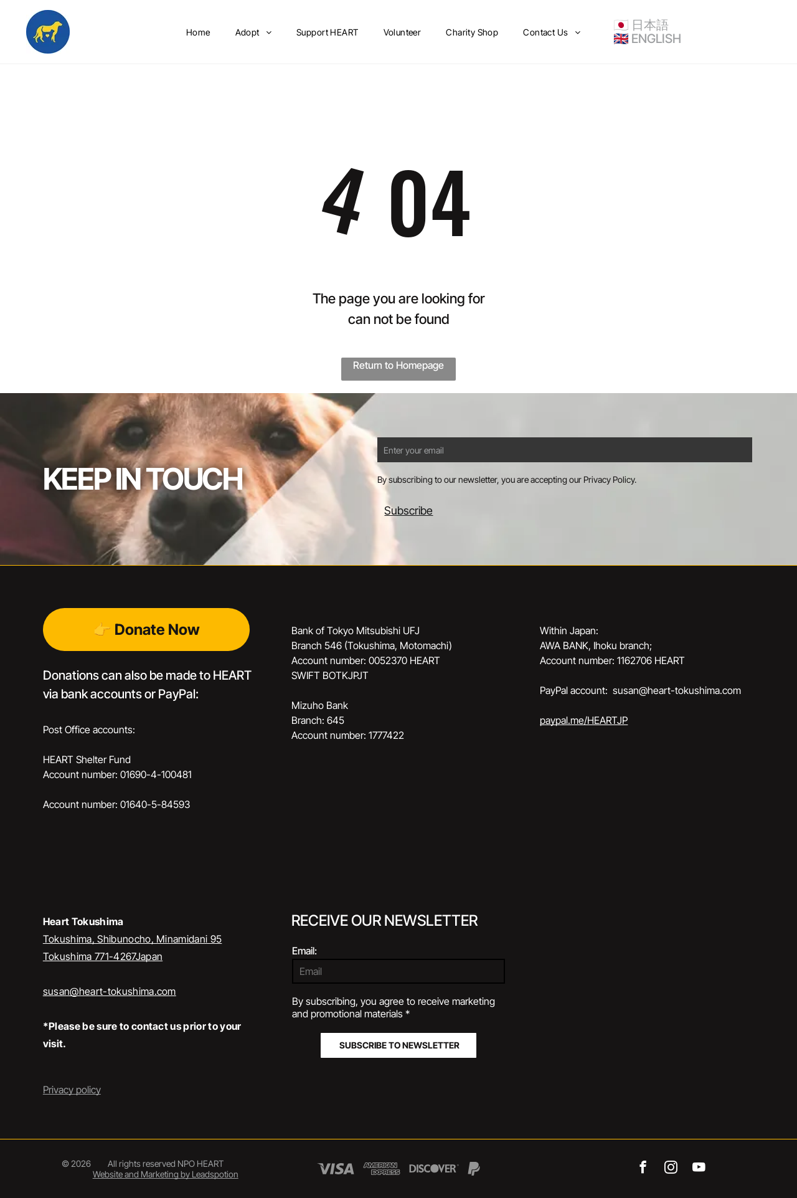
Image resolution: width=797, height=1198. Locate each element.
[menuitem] (198, 32)
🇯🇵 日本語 (641, 24)
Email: (304, 950)
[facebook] (643, 1169)
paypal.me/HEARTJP (584, 720)
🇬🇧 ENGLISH (647, 38)
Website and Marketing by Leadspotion (165, 1174)
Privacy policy (72, 1089)
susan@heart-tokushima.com (109, 991)
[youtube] (699, 1169)
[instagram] (671, 1169)
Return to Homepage (398, 365)
